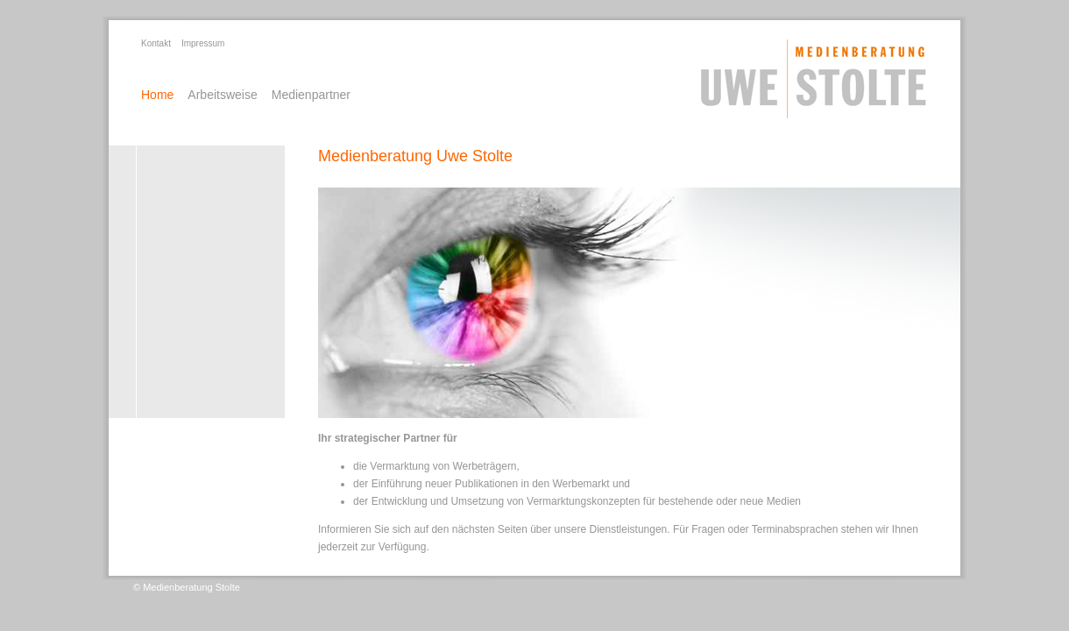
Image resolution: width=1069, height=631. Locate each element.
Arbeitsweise (222, 95)
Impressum (202, 43)
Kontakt (156, 43)
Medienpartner (311, 95)
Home (157, 95)
